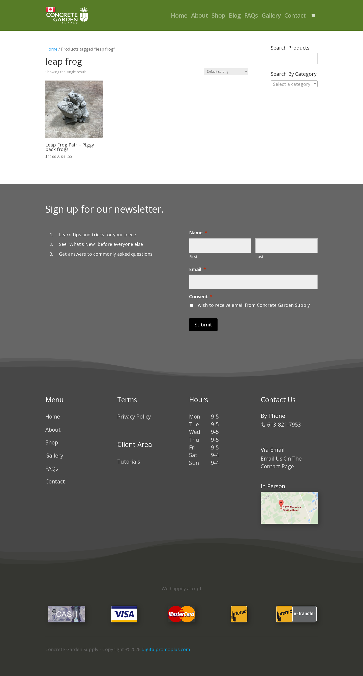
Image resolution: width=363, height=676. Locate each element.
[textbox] (294, 84)
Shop (218, 16)
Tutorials (128, 461)
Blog (234, 16)
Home (179, 16)
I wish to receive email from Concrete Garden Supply (252, 305)
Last (260, 256)
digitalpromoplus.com (166, 649)
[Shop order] (226, 71)
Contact (295, 16)
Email (197, 269)
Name (198, 233)
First (193, 256)
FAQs (251, 16)
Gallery (271, 16)
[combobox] (294, 83)
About (199, 16)
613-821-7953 (281, 424)
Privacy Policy (134, 416)
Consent (201, 296)
